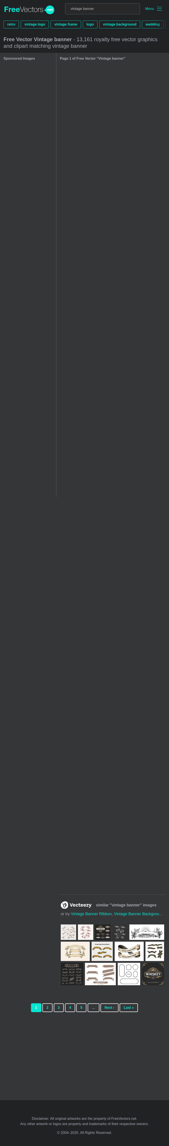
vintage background (119, 24)
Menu (149, 9)
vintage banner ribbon (91, 914)
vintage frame (65, 24)
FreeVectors (29, 10)
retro (11, 24)
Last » (129, 1007)
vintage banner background (138, 914)
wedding (153, 24)
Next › (109, 1007)
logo (90, 24)
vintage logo (34, 24)
